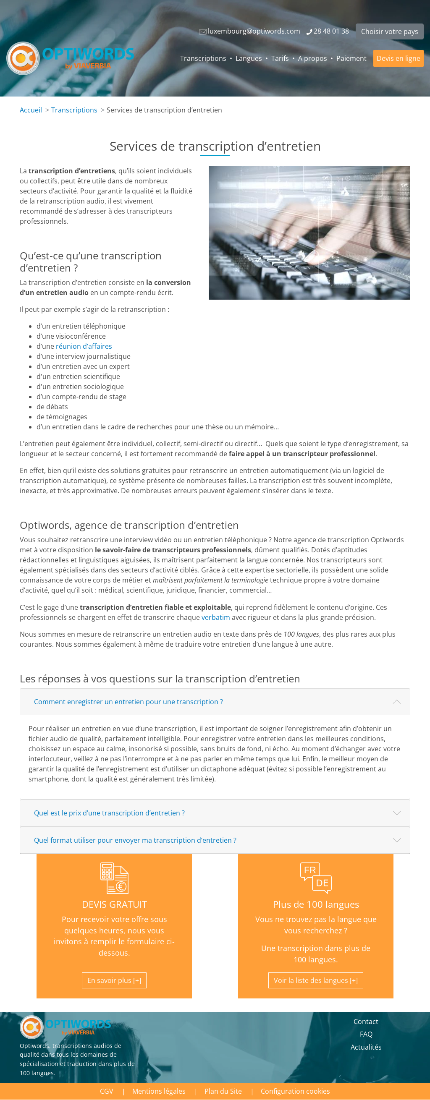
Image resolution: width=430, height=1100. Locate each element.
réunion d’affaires (84, 346)
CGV (106, 1091)
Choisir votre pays (389, 31)
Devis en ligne (398, 58)
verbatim (216, 617)
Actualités (366, 1047)
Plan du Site (223, 1091)
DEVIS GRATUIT (114, 904)
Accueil (31, 110)
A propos (312, 58)
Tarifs (280, 58)
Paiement (351, 58)
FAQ (366, 1034)
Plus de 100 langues (316, 904)
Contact (366, 1021)
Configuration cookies (295, 1091)
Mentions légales (159, 1091)
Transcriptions (203, 58)
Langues (249, 58)
